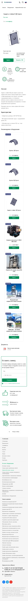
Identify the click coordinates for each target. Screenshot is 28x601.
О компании (5, 438)
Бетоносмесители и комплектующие (10, 477)
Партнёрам (4, 460)
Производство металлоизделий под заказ (11, 528)
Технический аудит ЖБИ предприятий (10, 540)
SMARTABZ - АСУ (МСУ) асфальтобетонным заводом (14, 330)
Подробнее (14, 337)
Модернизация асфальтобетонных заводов (14, 300)
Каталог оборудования (8, 463)
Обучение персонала (6, 543)
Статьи (3, 451)
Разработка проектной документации (10, 519)
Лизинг (3, 453)
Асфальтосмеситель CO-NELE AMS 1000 (14, 240)
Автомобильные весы (7, 480)
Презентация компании (13, 348)
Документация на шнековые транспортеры (11, 513)
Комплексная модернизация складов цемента (12, 507)
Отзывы (4, 458)
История (4, 447)
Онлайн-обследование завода (8, 553)
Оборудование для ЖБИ (7, 484)
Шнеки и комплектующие (7, 486)
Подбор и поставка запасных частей (10, 532)
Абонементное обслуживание (8, 511)
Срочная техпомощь (6, 545)
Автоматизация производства (8, 482)
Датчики (4, 493)
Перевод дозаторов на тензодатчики (10, 530)
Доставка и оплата (6, 456)
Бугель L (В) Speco (14, 150)
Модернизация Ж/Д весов (8, 534)
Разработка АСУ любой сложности (9, 517)
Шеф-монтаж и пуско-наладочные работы (11, 526)
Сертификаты (5, 445)
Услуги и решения (6, 499)
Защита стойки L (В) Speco (14, 210)
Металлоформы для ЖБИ (7, 561)
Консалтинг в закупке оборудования (10, 515)
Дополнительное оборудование (9, 496)
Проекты (4, 449)
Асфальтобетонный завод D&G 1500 (14, 270)
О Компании (5, 441)
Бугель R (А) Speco (14, 180)
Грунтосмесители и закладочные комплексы (11, 475)
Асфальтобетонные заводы (8, 470)
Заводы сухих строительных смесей (10, 468)
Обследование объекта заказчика (9, 522)
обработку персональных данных (14, 383)
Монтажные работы (6, 524)
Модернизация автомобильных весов (10, 536)
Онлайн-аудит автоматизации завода (10, 547)
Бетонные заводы (6, 466)
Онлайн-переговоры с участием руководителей (12, 555)
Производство (5, 443)
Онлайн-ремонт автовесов (8, 549)
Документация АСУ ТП (7, 509)
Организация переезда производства (10, 538)
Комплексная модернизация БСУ (9, 501)
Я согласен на (11, 383)
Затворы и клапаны (6, 488)
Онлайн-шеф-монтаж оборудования (10, 551)
